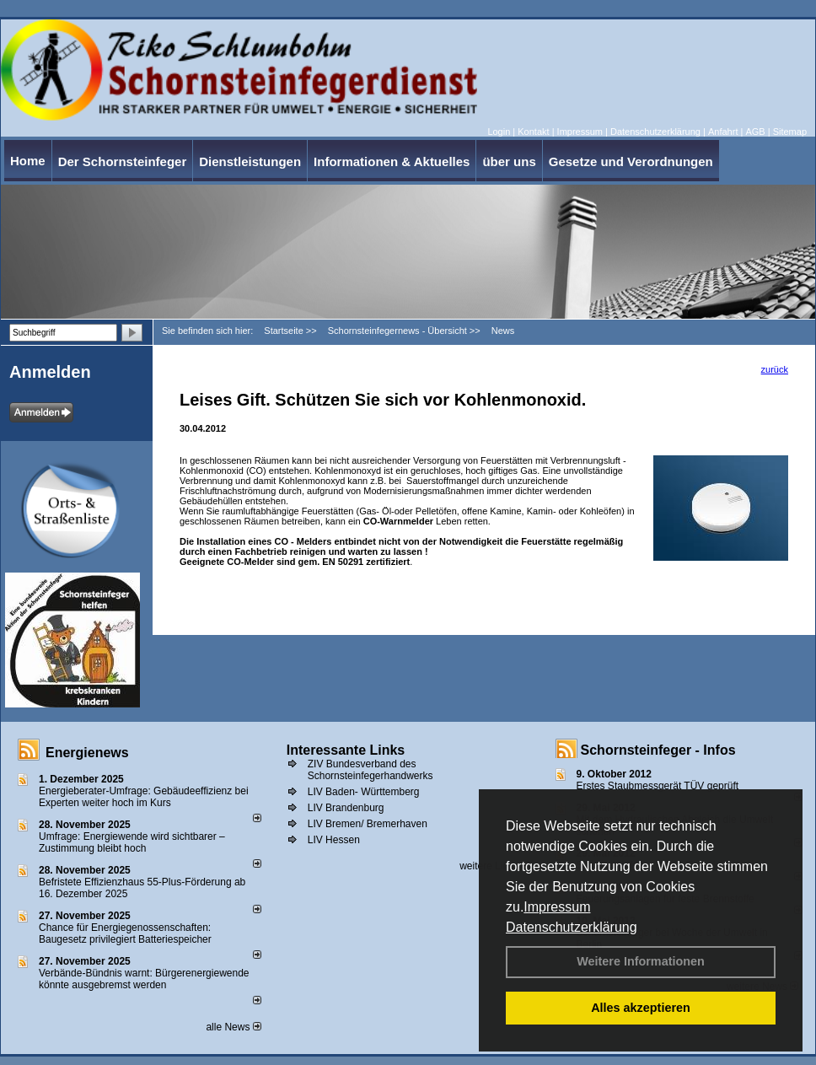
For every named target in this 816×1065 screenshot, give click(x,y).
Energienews (87, 752)
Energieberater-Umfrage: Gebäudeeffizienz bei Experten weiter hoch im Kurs (144, 797)
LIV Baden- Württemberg (364, 792)
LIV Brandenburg (346, 808)
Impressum (556, 907)
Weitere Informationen (641, 961)
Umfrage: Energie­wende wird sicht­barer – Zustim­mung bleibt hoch (132, 842)
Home (28, 160)
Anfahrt (723, 131)
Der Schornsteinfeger (122, 161)
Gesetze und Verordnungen (631, 161)
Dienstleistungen (250, 161)
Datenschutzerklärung (571, 927)
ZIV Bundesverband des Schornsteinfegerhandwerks (370, 770)
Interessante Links (346, 750)
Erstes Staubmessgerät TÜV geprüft (658, 786)
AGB (755, 131)
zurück (774, 369)
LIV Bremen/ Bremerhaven (367, 824)
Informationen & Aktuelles (392, 161)
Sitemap (790, 131)
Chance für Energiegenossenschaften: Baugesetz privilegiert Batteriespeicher (125, 933)
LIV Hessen (334, 840)
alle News (233, 1027)
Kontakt (533, 131)
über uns (508, 161)
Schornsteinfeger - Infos (658, 750)
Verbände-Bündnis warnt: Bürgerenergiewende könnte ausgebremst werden (144, 979)
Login (498, 131)
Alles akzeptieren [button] (640, 1007)
